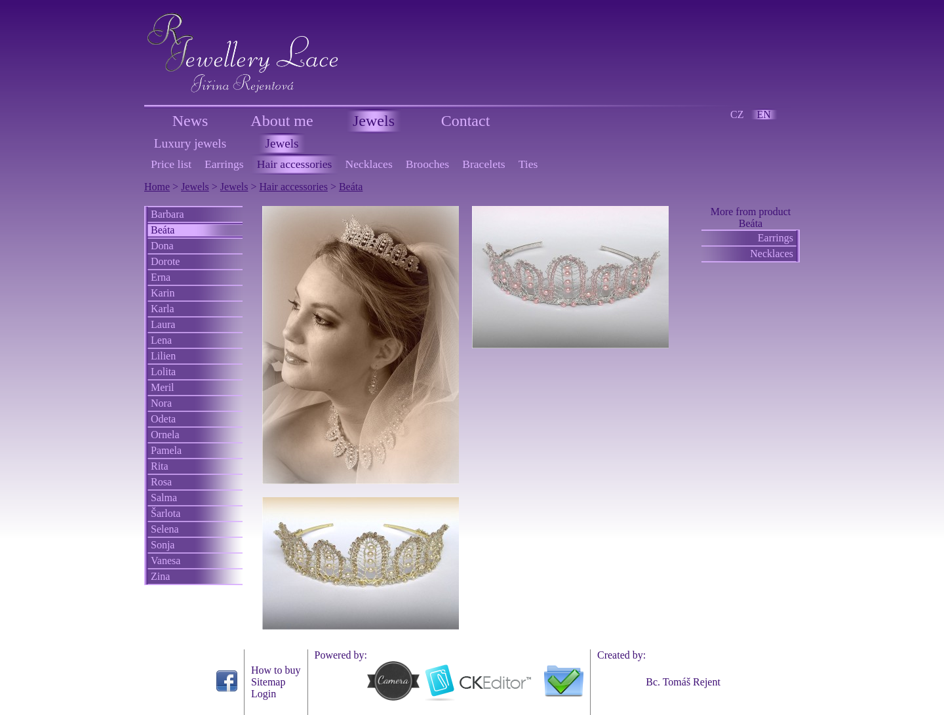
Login (263, 693)
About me (281, 120)
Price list (171, 164)
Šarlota (165, 513)
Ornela (165, 434)
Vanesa (165, 560)
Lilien (163, 355)
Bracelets (483, 164)
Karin (162, 292)
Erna (160, 277)
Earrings (224, 164)
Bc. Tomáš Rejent (683, 681)
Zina (160, 576)
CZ (736, 114)
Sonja (162, 544)
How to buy (276, 670)
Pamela (166, 450)
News (190, 120)
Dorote (165, 261)
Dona (162, 245)
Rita (159, 466)
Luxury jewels (190, 143)
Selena (165, 529)
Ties (528, 164)
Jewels (374, 120)
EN (764, 114)
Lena (161, 340)
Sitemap (268, 681)
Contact (465, 120)
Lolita (163, 371)
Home (157, 186)
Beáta (351, 186)
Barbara (167, 214)
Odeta (163, 418)
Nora (161, 403)
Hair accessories (294, 164)
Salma (164, 497)
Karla (162, 308)
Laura (163, 324)
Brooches (427, 164)
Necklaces (368, 164)
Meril (162, 387)
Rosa (161, 481)
